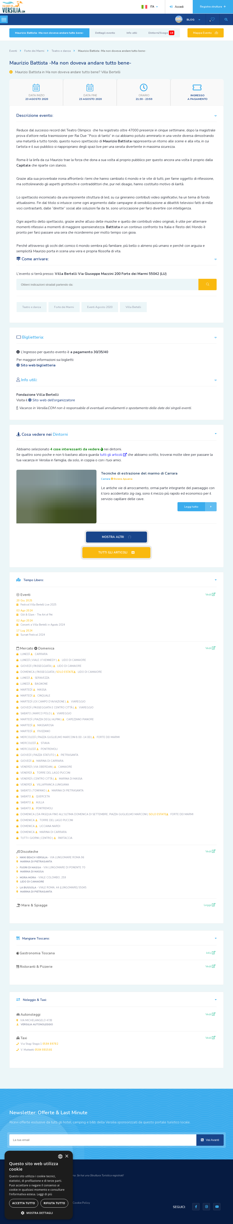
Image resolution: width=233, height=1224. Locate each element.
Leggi (209, 905)
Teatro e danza (61, 51)
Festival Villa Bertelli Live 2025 (36, 602)
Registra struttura (213, 6)
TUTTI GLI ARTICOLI (116, 553)
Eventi (13, 51)
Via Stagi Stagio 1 (37, 1044)
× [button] (66, 1156)
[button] (38, 1213)
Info (210, 953)
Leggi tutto (200, 506)
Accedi (177, 7)
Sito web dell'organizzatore (51, 400)
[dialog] (39, 1185)
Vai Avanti (210, 1140)
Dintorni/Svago (161, 33)
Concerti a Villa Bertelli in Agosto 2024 (40, 622)
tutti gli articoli (113, 454)
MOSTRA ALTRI (116, 537)
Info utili (132, 33)
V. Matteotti (34, 1050)
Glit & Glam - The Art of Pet (34, 612)
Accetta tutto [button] (23, 1203)
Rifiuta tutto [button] (54, 1203)
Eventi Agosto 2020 (99, 307)
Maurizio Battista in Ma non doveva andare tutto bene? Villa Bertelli (64, 72)
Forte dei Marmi (34, 51)
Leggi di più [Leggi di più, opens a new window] (44, 1194)
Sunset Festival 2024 (30, 633)
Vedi (210, 594)
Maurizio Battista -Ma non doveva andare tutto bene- (49, 33)
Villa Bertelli (133, 307)
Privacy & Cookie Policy (75, 1203)
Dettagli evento (105, 33)
